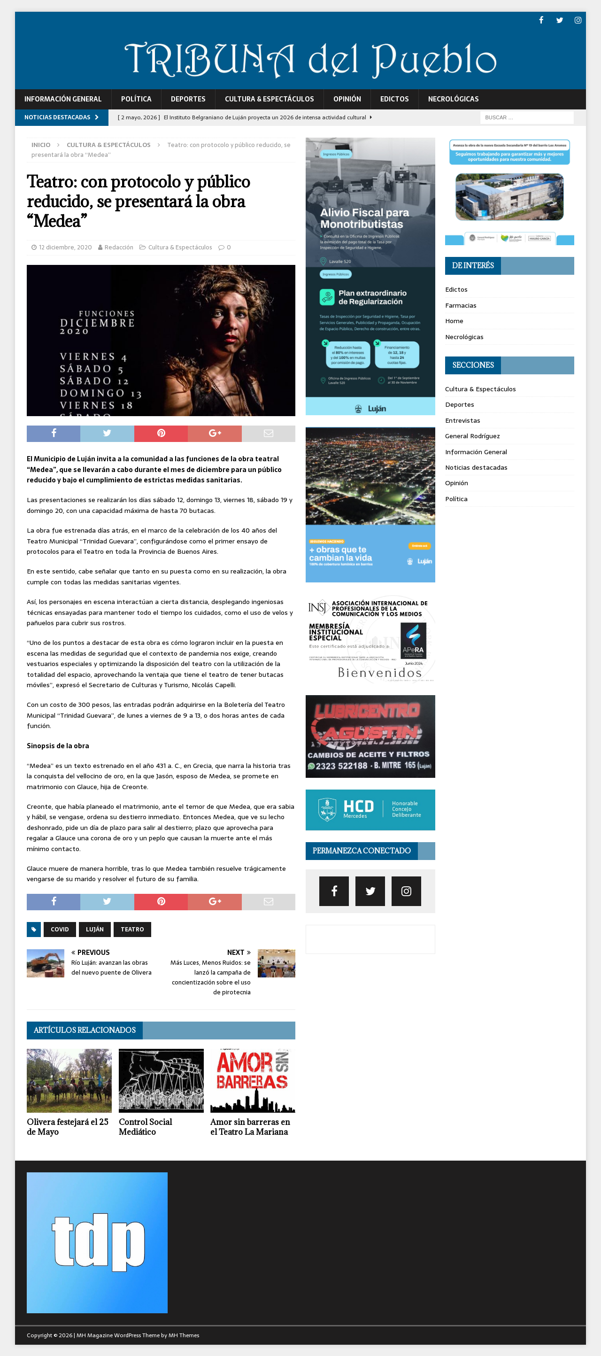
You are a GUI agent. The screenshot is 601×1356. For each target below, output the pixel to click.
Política (136, 98)
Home (454, 320)
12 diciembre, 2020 (65, 247)
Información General (63, 98)
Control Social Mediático (145, 1126)
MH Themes (184, 1335)
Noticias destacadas (476, 467)
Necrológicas (453, 98)
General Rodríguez (472, 435)
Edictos (394, 98)
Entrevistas (462, 420)
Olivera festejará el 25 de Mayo (67, 1126)
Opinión (347, 98)
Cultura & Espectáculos (269, 98)
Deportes (188, 98)
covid (60, 929)
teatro (132, 929)
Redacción (119, 247)
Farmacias (461, 305)
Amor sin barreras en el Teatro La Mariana (250, 1126)
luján (95, 929)
